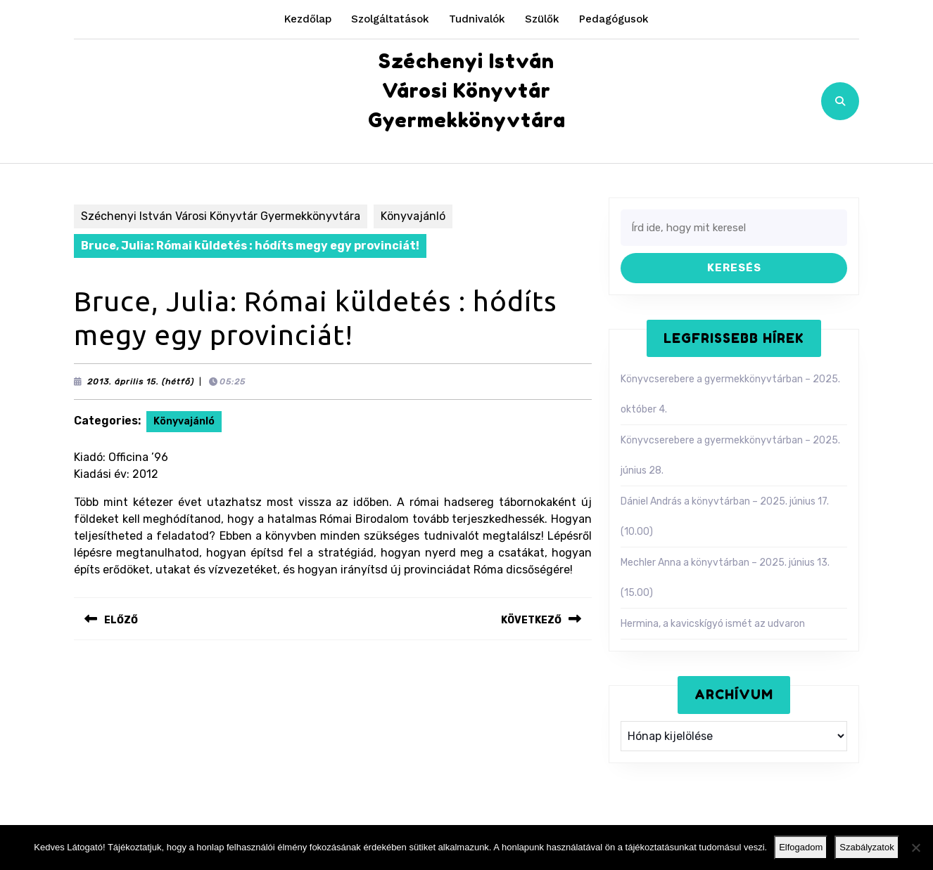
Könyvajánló (413, 216)
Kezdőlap (307, 19)
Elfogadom (801, 847)
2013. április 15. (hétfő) (140, 382)
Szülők (542, 19)
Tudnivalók (477, 19)
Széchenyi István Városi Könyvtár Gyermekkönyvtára (467, 90)
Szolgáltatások (390, 19)
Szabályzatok (866, 847)
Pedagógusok (614, 19)
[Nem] (915, 847)
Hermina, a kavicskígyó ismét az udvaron (713, 624)
